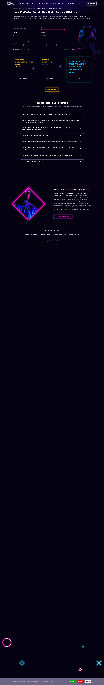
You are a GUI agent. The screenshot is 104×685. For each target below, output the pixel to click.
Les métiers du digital (45, 235)
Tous (15, 45)
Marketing (43, 45)
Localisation (16, 32)
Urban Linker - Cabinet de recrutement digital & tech (24, 8)
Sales (34, 45)
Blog (79, 3)
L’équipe (27, 235)
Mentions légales (57, 235)
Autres (67, 45)
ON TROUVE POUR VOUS (63, 217)
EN (75, 235)
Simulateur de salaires (23, 3)
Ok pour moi (72, 681)
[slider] (41, 29)
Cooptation (34, 235)
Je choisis (88, 681)
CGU (65, 235)
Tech (28, 45)
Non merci (80, 681)
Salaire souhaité (45, 25)
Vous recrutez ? (61, 3)
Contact (71, 235)
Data (21, 45)
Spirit (32, 3)
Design (51, 45)
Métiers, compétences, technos (20, 25)
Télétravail (43, 32)
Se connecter (91, 3)
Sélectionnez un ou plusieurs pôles (21, 42)
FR (78, 235)
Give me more (52, 90)
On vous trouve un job (51, 3)
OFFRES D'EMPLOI (39, 3)
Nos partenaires (71, 3)
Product (59, 45)
